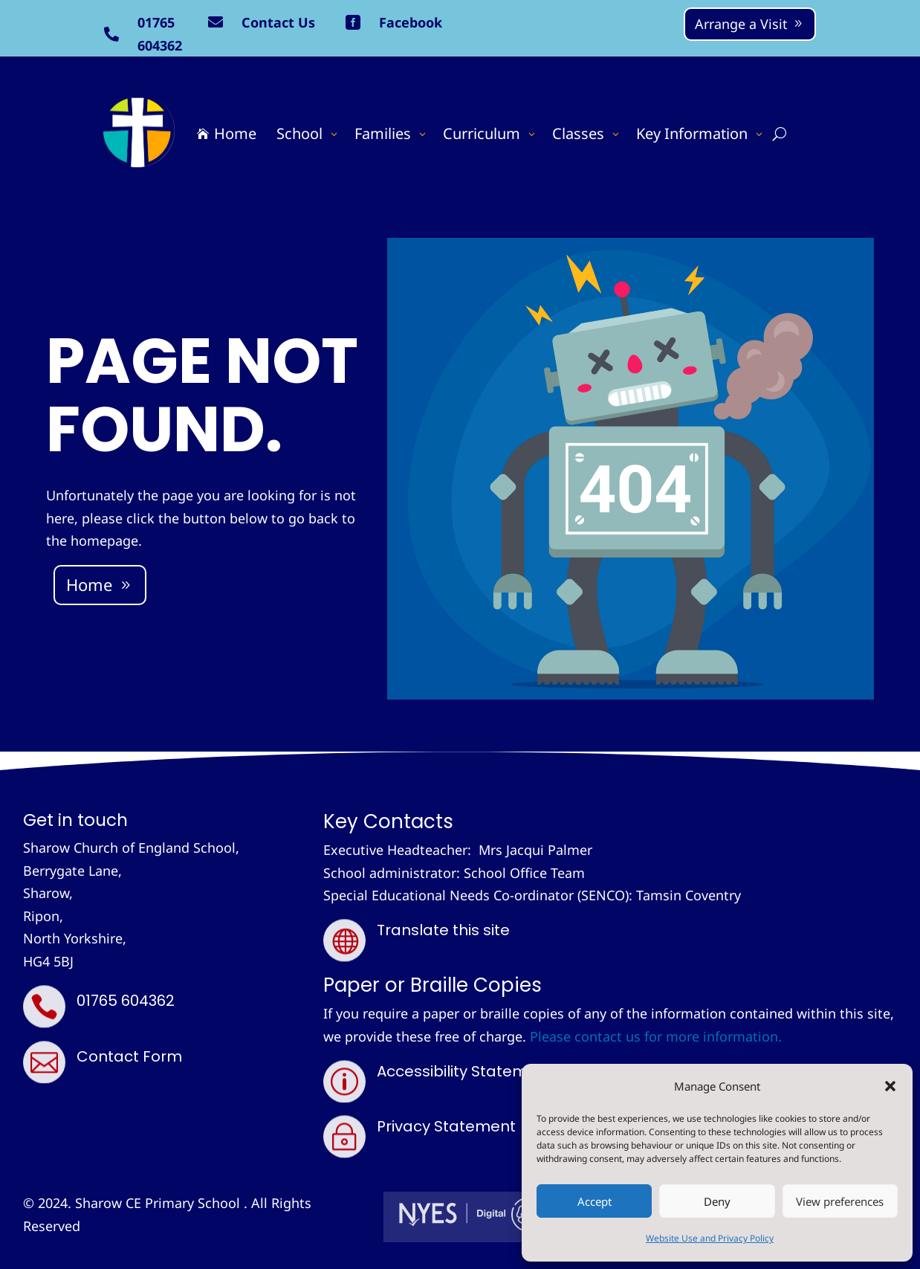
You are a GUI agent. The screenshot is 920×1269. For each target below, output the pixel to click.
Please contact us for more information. (656, 1036)
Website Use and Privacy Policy (710, 1238)
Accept (594, 1201)
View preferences (840, 1201)
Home (89, 584)
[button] (890, 1086)
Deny (717, 1201)
